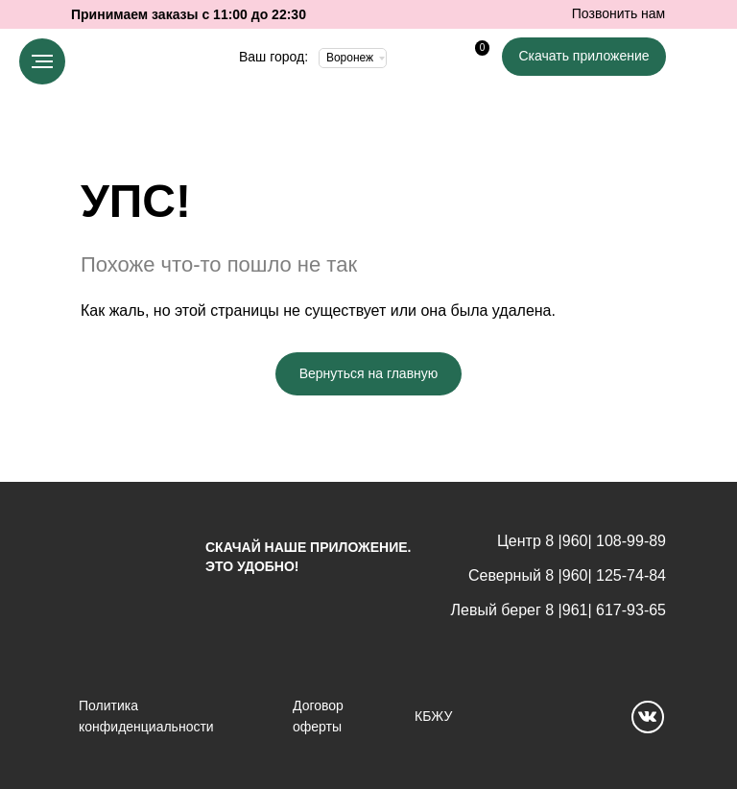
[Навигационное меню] (42, 61)
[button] (584, 56)
